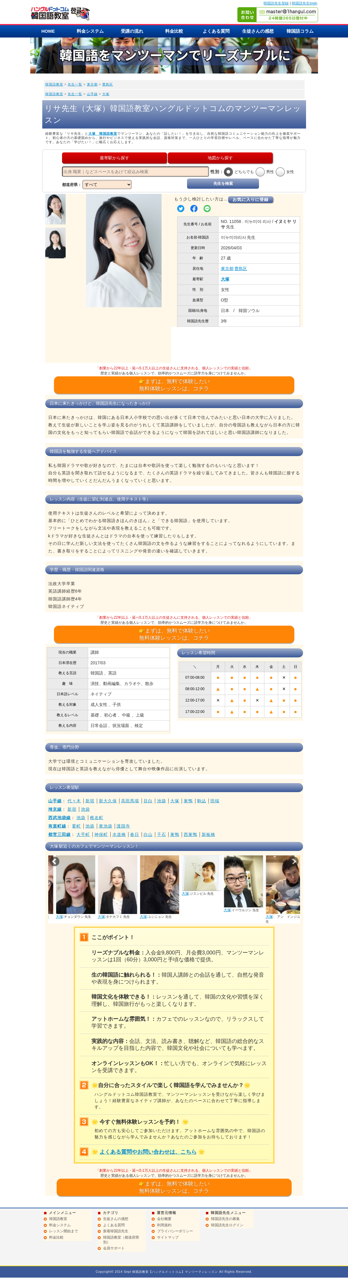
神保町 (101, 834)
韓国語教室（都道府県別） (121, 1239)
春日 (134, 834)
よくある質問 (216, 31)
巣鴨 (188, 800)
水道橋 (119, 834)
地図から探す (220, 157)
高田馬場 (130, 800)
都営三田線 (59, 834)
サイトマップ (168, 1237)
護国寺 (123, 826)
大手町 (83, 834)
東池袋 (105, 826)
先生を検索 (223, 183)
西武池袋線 (59, 817)
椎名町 (96, 817)
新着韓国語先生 (115, 1231)
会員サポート (114, 1248)
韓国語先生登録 (276, 3)
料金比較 (174, 31)
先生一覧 (75, 84)
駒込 (201, 800)
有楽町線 (57, 826)
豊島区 (107, 84)
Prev (54, 861)
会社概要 (164, 1219)
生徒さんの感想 (258, 31)
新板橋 (208, 834)
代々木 (74, 800)
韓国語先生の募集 (225, 1219)
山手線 (92, 94)
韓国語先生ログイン (227, 1225)
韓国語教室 (54, 84)
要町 (76, 826)
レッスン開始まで (63, 1231)
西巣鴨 (190, 834)
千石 (161, 834)
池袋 (161, 800)
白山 (148, 834)
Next (294, 861)
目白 (148, 800)
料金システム (90, 31)
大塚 (105, 94)
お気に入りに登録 (251, 199)
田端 (214, 800)
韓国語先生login (304, 3)
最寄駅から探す (114, 157)
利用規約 (164, 1225)
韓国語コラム (300, 31)
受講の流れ (132, 31)
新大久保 (108, 800)
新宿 (89, 800)
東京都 (92, 84)
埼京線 (55, 809)
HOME (48, 31)
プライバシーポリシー (175, 1231)
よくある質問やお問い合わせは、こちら (148, 1152)
